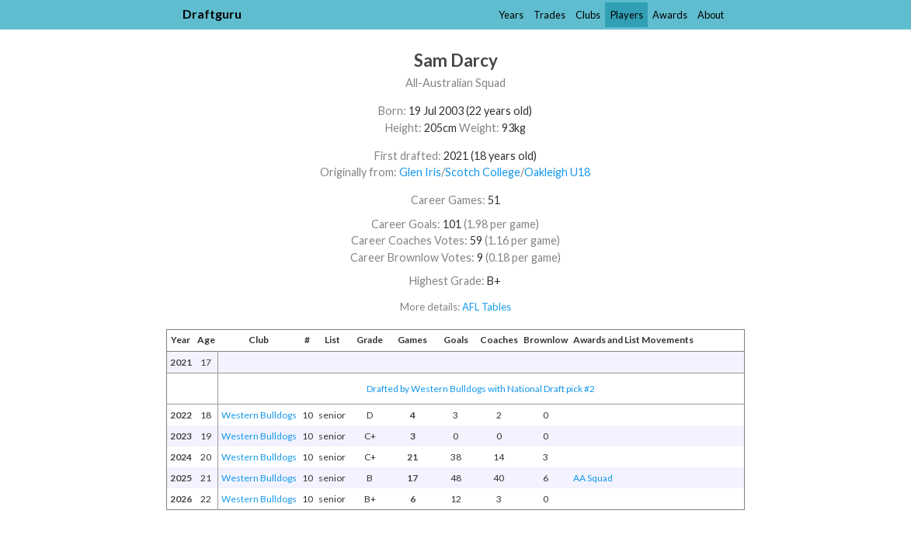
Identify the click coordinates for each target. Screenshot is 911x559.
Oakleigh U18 (557, 172)
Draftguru (212, 13)
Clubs (587, 15)
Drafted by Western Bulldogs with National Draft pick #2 (481, 388)
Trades (549, 15)
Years (511, 15)
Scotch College (482, 172)
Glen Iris (420, 172)
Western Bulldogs (259, 415)
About (710, 15)
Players (626, 15)
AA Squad (593, 478)
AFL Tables (486, 306)
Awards (669, 15)
